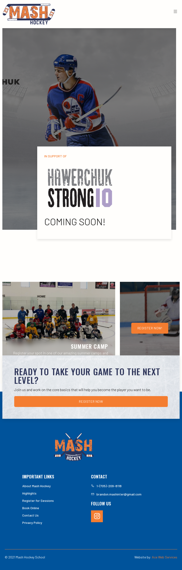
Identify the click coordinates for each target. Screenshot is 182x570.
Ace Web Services (164, 557)
